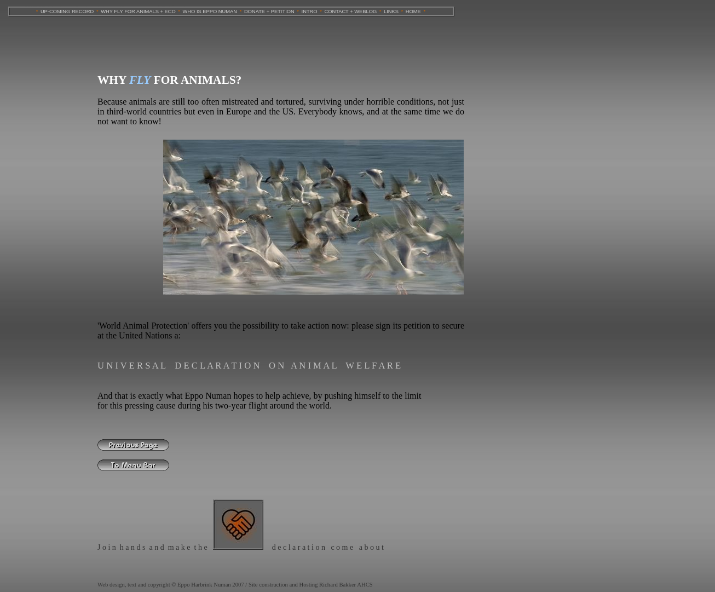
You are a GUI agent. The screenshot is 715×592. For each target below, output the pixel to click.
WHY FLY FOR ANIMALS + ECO (138, 11)
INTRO (310, 11)
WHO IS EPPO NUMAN (210, 11)
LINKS (391, 11)
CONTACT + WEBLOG (350, 11)
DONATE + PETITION (269, 11)
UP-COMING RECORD (67, 11)
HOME (413, 11)
